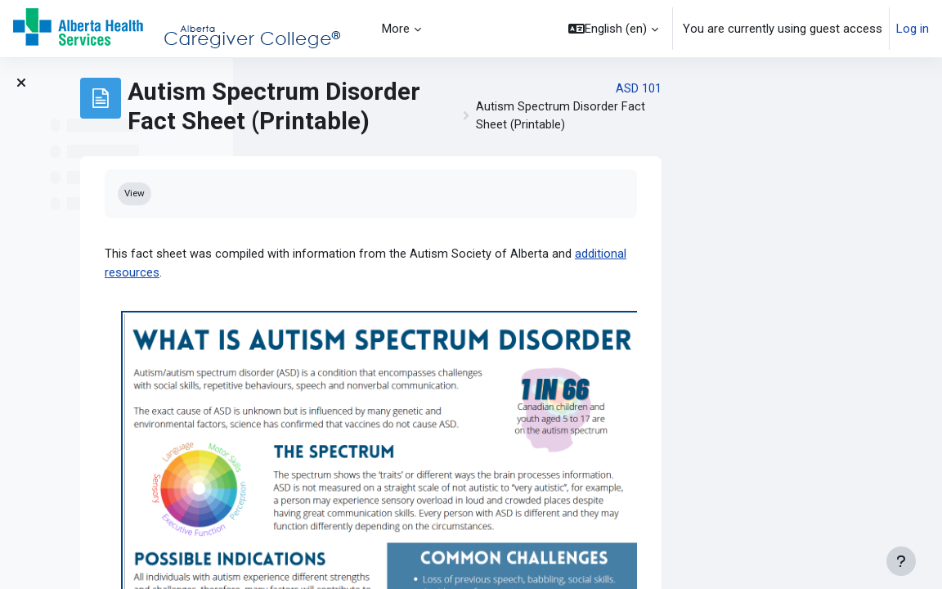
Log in (912, 28)
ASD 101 (855, 89)
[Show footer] (901, 561)
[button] (613, 28)
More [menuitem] (396, 28)
